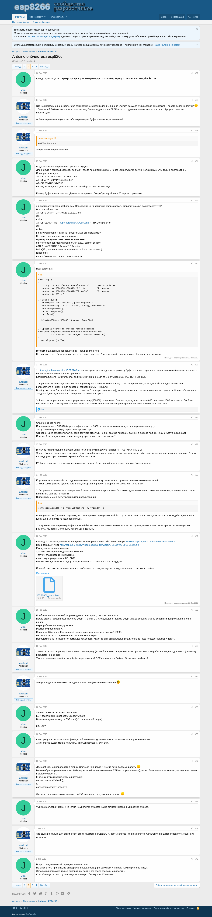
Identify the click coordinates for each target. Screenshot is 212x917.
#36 (196, 734)
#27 (196, 365)
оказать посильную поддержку (43, 36)
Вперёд (44, 66)
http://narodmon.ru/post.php (74, 222)
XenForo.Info (30, 914)
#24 (196, 161)
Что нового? (36, 16)
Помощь (191, 908)
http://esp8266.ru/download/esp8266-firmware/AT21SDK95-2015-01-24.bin (99, 544)
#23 (196, 131)
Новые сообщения (21, 22)
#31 (196, 536)
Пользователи (56, 16)
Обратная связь (123, 908)
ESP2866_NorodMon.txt (50, 595)
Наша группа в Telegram (167, 44)
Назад (18, 66)
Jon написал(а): (45, 138)
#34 (196, 677)
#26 (196, 263)
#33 (196, 646)
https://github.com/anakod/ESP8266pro (59, 370)
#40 (196, 859)
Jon (23, 90)
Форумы (20, 16)
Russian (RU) (20, 908)
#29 (196, 444)
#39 (196, 828)
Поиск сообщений (41, 22)
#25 (196, 201)
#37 (196, 761)
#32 (196, 610)
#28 (196, 417)
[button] (44, 17)
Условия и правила (142, 908)
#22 (196, 100)
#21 (196, 73)
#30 (196, 475)
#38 (196, 801)
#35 (196, 707)
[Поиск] (193, 17)
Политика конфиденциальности (169, 908)
